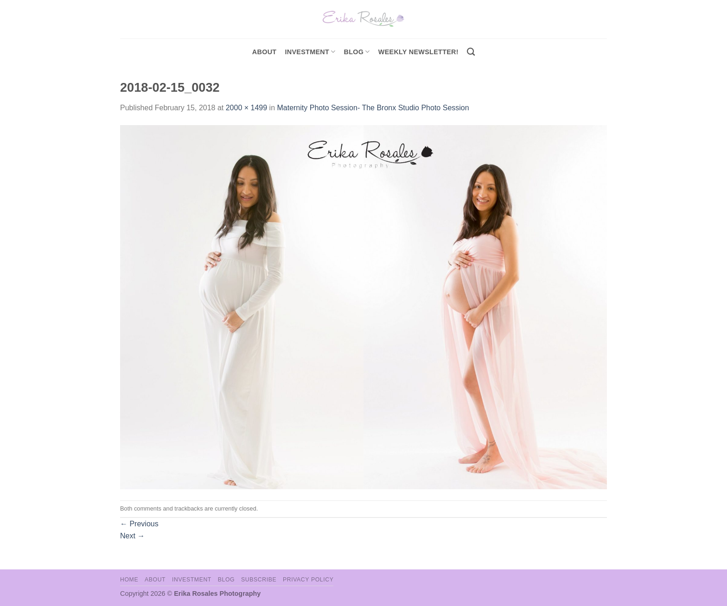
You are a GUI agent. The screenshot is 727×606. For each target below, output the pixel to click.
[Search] (471, 52)
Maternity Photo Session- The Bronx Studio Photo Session (373, 108)
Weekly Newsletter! (418, 52)
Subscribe (258, 579)
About (264, 52)
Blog (357, 51)
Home (129, 579)
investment (310, 51)
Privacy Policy (308, 579)
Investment (191, 579)
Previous (139, 524)
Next (132, 536)
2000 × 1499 (246, 108)
